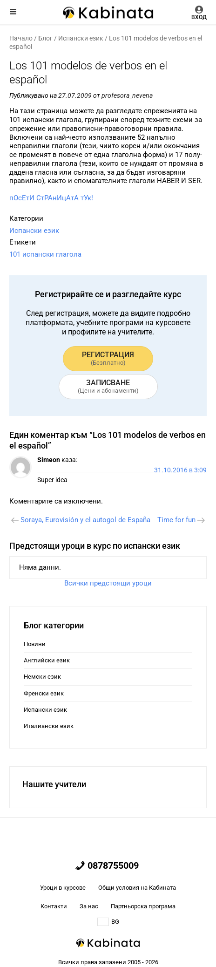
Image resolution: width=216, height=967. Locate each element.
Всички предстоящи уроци (108, 583)
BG (108, 922)
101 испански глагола (45, 254)
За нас (89, 906)
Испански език (80, 38)
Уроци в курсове (63, 887)
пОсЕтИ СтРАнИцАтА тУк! (51, 198)
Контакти (53, 906)
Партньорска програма (143, 906)
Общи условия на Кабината (137, 887)
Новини (35, 643)
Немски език (42, 676)
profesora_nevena (127, 95)
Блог (45, 38)
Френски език (44, 693)
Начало (21, 38)
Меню (13, 11)
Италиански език (49, 725)
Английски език (47, 660)
